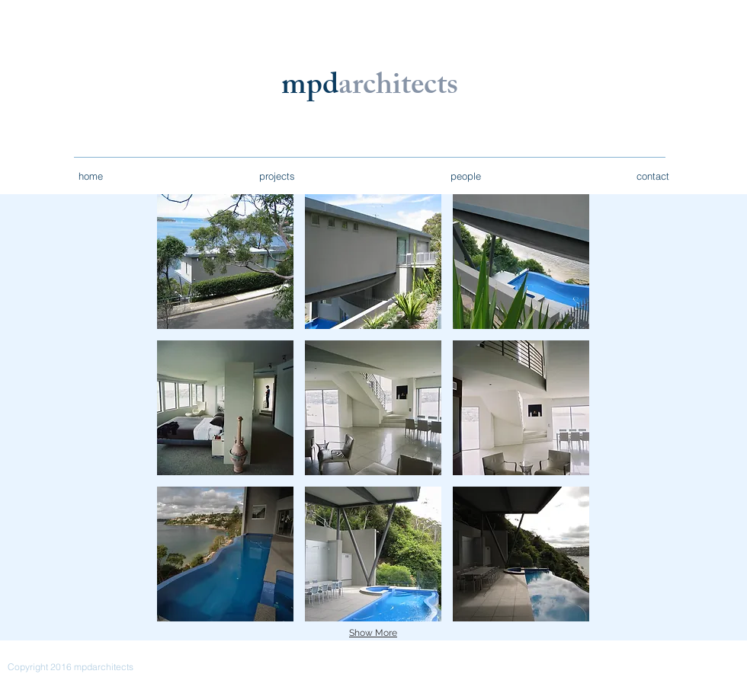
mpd (309, 88)
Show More (373, 633)
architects (398, 88)
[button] (225, 261)
